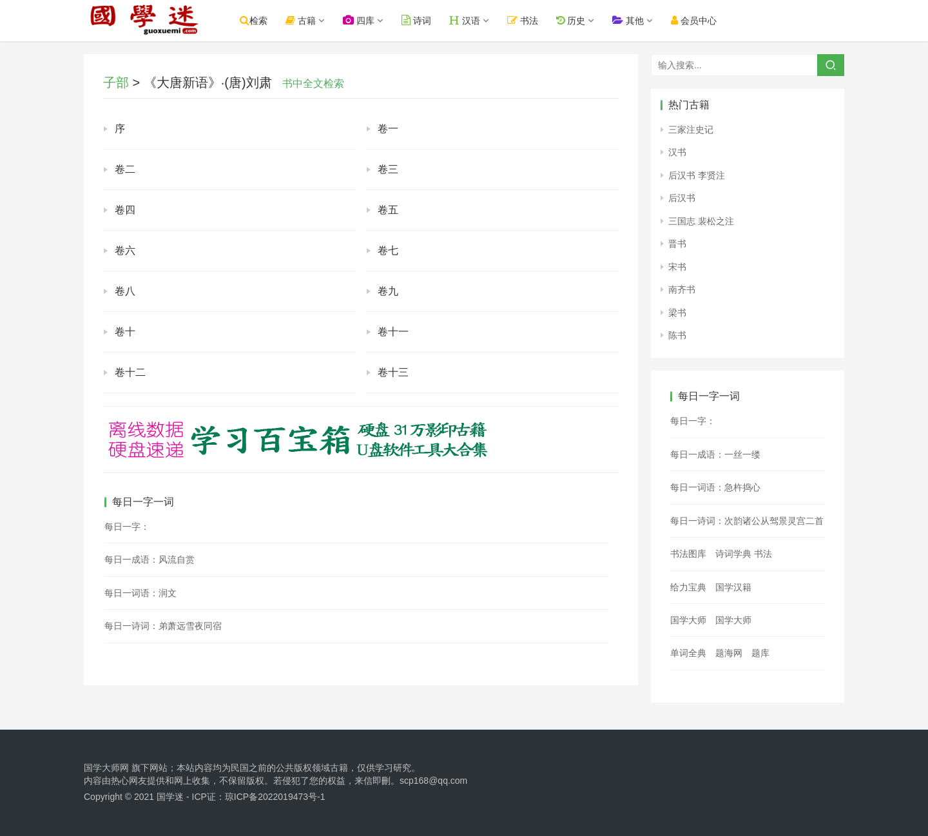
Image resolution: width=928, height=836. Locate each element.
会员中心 (702, 20)
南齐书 (681, 289)
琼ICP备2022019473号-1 (275, 797)
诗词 (425, 20)
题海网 (728, 653)
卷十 (125, 331)
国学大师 (688, 620)
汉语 (473, 20)
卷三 (388, 169)
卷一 (388, 128)
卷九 (388, 291)
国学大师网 (106, 768)
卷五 (388, 209)
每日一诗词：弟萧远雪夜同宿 (163, 626)
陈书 (677, 335)
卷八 (125, 291)
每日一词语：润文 (140, 593)
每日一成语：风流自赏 (149, 559)
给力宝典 (688, 587)
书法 (531, 20)
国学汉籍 (733, 587)
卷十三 (393, 372)
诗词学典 (733, 554)
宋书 (677, 267)
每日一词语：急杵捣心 (715, 487)
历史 (579, 20)
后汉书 (681, 198)
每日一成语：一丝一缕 (715, 454)
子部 (116, 82)
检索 (262, 20)
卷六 (125, 250)
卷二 (125, 169)
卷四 (125, 209)
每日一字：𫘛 (692, 421)
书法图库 (688, 554)
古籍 (309, 20)
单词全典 (688, 653)
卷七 (388, 250)
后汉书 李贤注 (696, 175)
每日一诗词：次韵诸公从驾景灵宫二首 (747, 521)
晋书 (677, 243)
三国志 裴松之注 (701, 221)
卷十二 (130, 372)
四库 (367, 20)
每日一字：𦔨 (127, 526)
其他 (636, 20)
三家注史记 (690, 129)
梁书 (677, 312)
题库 (760, 653)
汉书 (677, 152)
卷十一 (393, 331)
